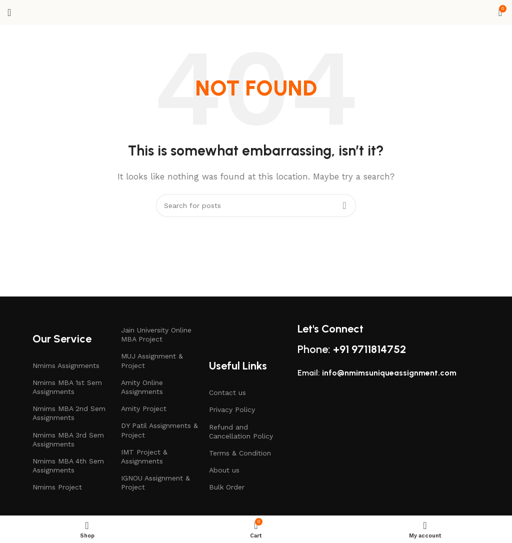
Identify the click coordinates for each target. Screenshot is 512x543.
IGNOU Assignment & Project (155, 482)
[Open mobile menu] (9, 12)
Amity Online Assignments (142, 387)
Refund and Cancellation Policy (241, 431)
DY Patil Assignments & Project (159, 430)
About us (224, 470)
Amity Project (143, 408)
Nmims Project (57, 487)
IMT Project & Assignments (144, 456)
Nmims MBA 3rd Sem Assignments (68, 439)
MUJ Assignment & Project (152, 360)
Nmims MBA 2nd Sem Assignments (69, 413)
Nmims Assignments (66, 366)
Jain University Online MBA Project (156, 334)
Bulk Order (226, 487)
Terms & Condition (240, 453)
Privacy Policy (232, 410)
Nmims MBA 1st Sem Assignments (67, 387)
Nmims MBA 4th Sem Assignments (68, 465)
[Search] (256, 205)
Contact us (227, 392)
